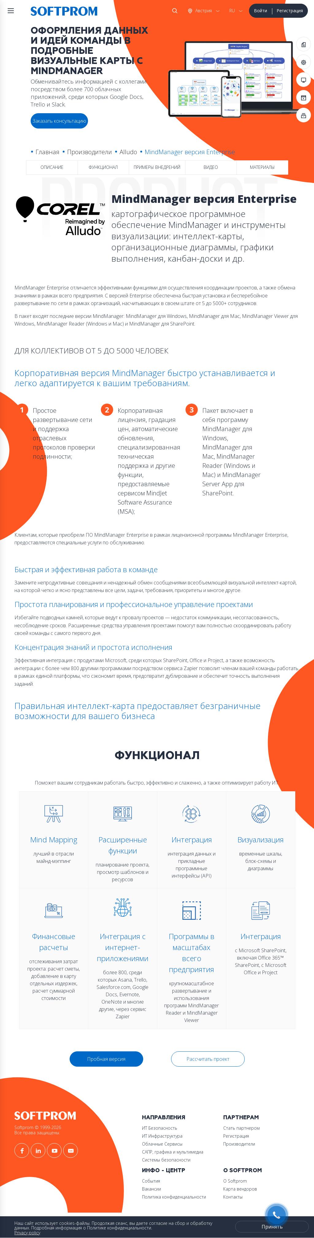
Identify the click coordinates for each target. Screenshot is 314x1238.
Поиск (173, 10)
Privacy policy (27, 1233)
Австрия (203, 10)
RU (232, 10)
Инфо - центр (163, 1170)
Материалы (262, 167)
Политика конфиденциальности (174, 1197)
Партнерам (241, 1117)
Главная (47, 152)
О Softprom (242, 1170)
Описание (51, 167)
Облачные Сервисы (162, 1144)
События (151, 1181)
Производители (89, 152)
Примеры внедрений (157, 167)
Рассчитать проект (207, 1059)
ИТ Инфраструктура (162, 1136)
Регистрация (290, 10)
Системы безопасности (166, 1160)
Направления (163, 1117)
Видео (211, 167)
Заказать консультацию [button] (59, 120)
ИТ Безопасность (159, 1128)
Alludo (128, 152)
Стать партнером (241, 1128)
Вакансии (151, 1189)
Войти (260, 10)
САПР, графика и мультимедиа (172, 1152)
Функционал (103, 167)
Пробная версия (106, 1059)
